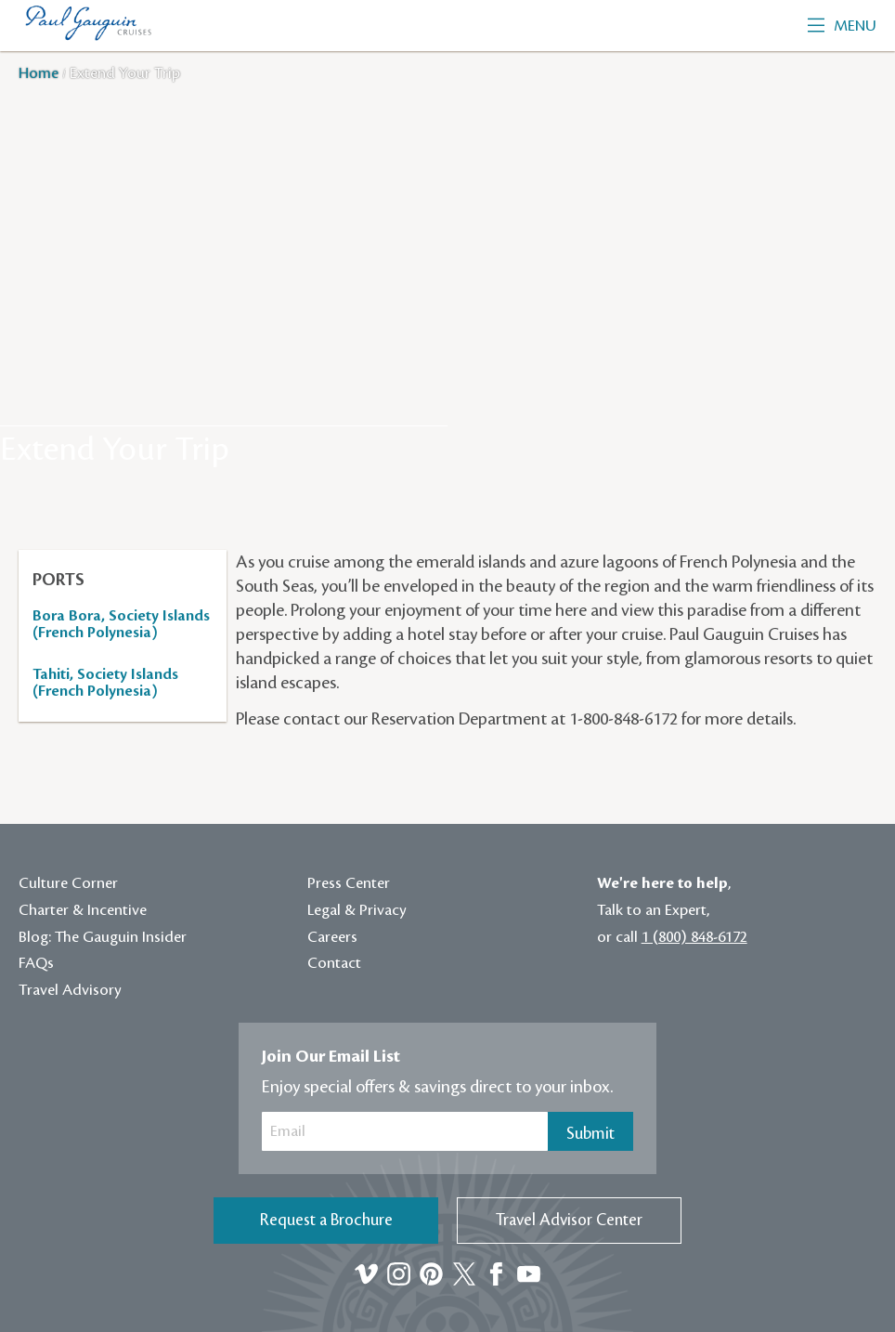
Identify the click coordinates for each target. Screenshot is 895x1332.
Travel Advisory (70, 990)
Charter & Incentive (83, 910)
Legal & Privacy (357, 910)
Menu (842, 26)
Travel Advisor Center (569, 1220)
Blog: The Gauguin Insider (103, 937)
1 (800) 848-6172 (694, 937)
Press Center (348, 883)
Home (40, 73)
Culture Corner (68, 883)
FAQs (36, 963)
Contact (334, 963)
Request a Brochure (326, 1220)
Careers (332, 937)
